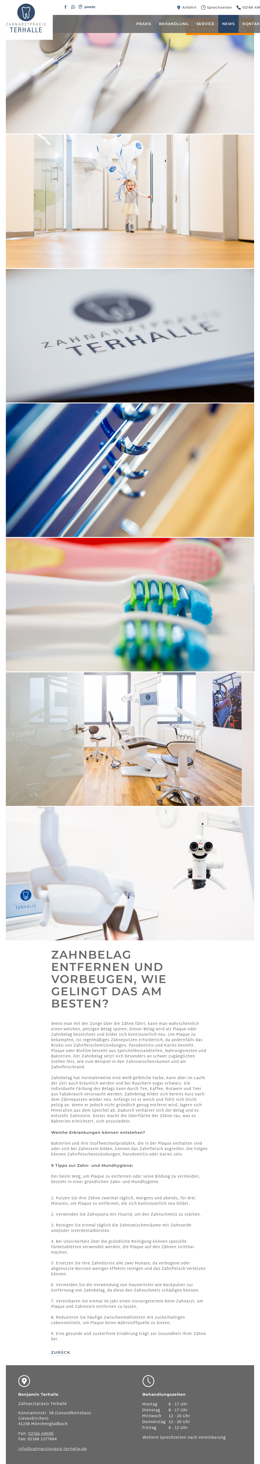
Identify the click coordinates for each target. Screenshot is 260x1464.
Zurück (60, 1352)
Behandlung (174, 24)
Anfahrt (189, 7)
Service (205, 24)
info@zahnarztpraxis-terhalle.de (52, 1448)
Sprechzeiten (219, 7)
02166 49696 (41, 1433)
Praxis (143, 24)
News (228, 24)
